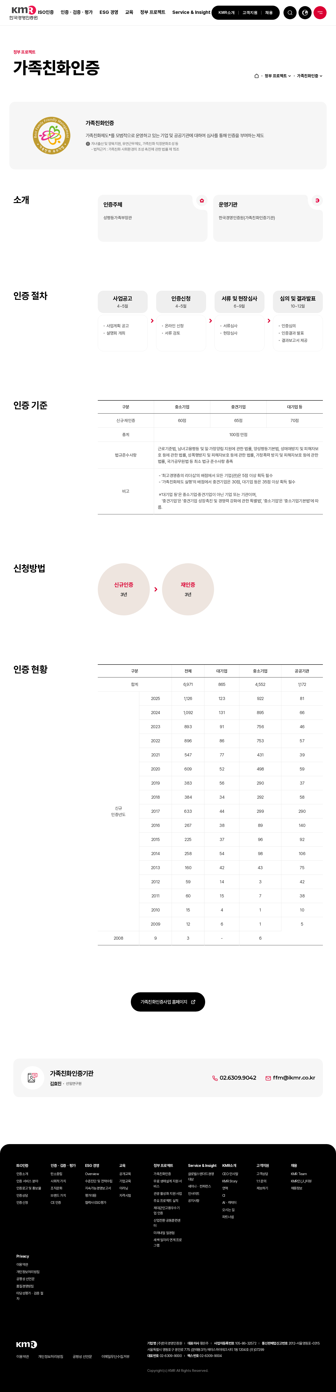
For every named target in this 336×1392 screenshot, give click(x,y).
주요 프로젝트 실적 (166, 1201)
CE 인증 (56, 1202)
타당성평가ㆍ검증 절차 (29, 1296)
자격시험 (125, 1195)
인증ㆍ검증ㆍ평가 (76, 12)
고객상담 (262, 1174)
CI (223, 1195)
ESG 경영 (104, 12)
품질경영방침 (25, 1286)
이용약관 (22, 1265)
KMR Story (230, 1181)
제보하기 (262, 1188)
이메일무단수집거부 (115, 1356)
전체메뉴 (320, 13)
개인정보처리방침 (27, 1272)
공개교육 (125, 1174)
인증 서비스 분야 (27, 1181)
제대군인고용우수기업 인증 (167, 1211)
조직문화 (56, 1188)
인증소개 (22, 1174)
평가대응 (91, 1195)
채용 (266, 13)
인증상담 (22, 1195)
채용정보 (296, 1188)
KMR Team (299, 1174)
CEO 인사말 (230, 1174)
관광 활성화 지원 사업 (168, 1194)
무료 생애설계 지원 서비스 (168, 1184)
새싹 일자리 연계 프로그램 (168, 1242)
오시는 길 (228, 1210)
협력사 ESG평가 (95, 1202)
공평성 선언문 (25, 1279)
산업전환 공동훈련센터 (167, 1223)
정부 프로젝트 (147, 12)
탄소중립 (56, 1174)
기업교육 (125, 1181)
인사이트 (194, 1194)
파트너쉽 (228, 1217)
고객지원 (247, 13)
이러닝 (123, 1188)
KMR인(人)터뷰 (301, 1181)
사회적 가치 (58, 1181)
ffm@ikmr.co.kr (293, 1090)
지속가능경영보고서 (98, 1188)
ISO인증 (45, 12)
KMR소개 (224, 13)
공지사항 (194, 1201)
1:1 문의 (261, 1181)
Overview (92, 1174)
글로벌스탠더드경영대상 (201, 1176)
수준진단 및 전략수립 (99, 1181)
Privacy (22, 1256)
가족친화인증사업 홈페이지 (163, 1015)
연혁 (225, 1188)
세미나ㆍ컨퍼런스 (199, 1186)
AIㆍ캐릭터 (229, 1202)
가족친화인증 (307, 76)
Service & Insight (182, 12)
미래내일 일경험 (164, 1233)
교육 (128, 12)
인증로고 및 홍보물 (28, 1188)
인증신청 (22, 1202)
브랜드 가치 (58, 1195)
